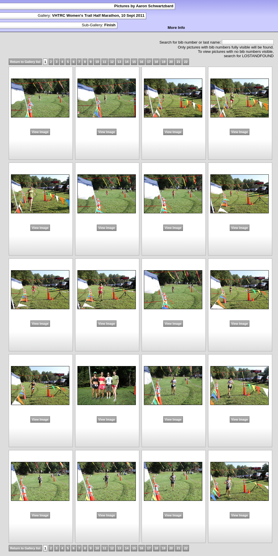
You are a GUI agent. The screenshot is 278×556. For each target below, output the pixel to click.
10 (97, 62)
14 (127, 62)
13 (119, 62)
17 (149, 62)
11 (104, 62)
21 (178, 62)
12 (112, 62)
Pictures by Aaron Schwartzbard (143, 6)
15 (134, 62)
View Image (40, 132)
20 (171, 62)
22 (186, 62)
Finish (110, 25)
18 (156, 62)
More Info (176, 27)
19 (163, 62)
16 (141, 62)
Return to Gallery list (25, 62)
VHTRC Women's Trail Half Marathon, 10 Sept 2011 (98, 15)
